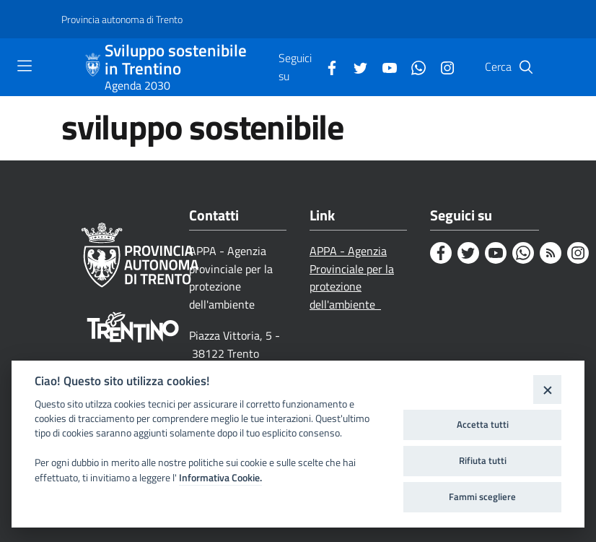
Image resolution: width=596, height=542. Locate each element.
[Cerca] (526, 67)
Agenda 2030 (137, 85)
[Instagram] (441, 66)
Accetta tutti (483, 424)
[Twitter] (355, 66)
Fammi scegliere (482, 496)
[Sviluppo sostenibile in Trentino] (94, 67)
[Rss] (550, 253)
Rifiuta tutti (483, 460)
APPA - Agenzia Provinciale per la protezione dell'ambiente (352, 278)
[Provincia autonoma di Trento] (122, 19)
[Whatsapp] (412, 66)
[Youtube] (383, 66)
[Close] (547, 389)
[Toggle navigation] (24, 65)
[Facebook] (326, 66)
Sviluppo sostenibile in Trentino (176, 60)
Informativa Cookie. (220, 477)
